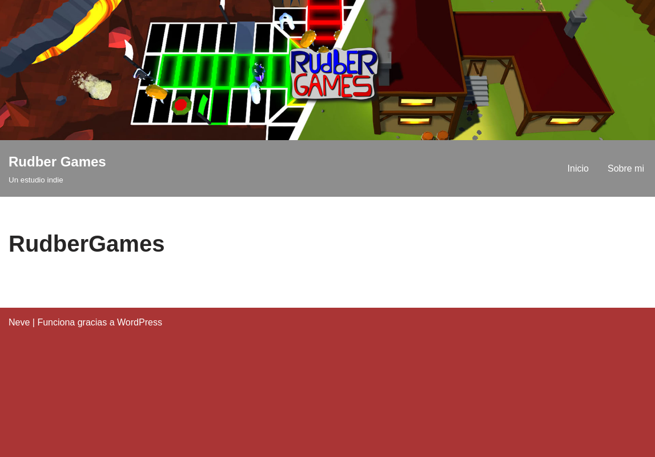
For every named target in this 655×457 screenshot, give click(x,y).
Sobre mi (626, 168)
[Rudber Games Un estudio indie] (57, 168)
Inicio (578, 168)
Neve (19, 322)
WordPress (139, 322)
